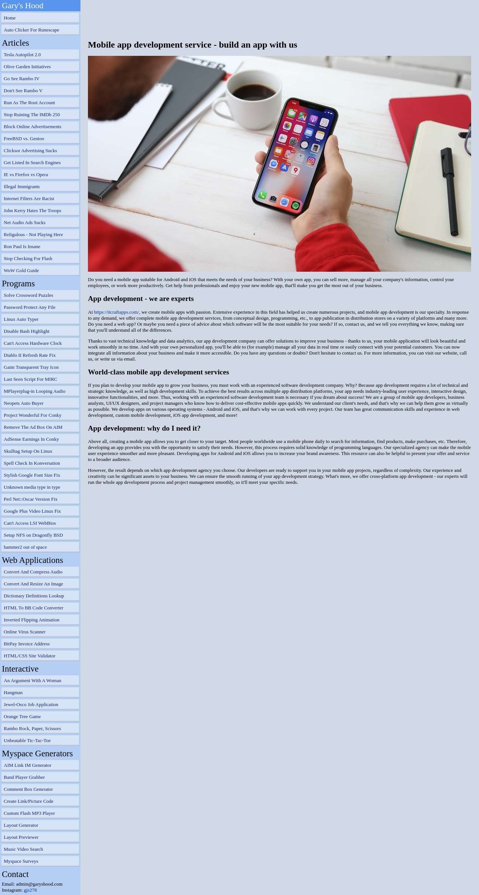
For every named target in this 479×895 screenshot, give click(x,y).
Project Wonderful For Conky (32, 415)
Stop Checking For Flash (28, 258)
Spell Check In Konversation (32, 463)
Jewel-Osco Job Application (31, 704)
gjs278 (30, 890)
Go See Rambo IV (22, 78)
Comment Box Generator (28, 789)
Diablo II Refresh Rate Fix (30, 355)
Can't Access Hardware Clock (33, 343)
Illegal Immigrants (22, 186)
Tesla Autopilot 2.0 (22, 54)
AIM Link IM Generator (27, 765)
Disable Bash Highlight (26, 331)
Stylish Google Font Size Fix (32, 475)
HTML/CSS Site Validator (29, 656)
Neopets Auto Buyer (23, 403)
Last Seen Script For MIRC (30, 379)
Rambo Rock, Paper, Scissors (32, 728)
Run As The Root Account (29, 102)
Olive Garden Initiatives (27, 66)
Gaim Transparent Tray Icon (31, 367)
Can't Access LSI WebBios (30, 523)
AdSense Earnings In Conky (31, 439)
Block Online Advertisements (32, 126)
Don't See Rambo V (23, 90)
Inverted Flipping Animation (32, 620)
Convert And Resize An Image (33, 584)
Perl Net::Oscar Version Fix (31, 499)
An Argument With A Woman (32, 680)
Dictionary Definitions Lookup (34, 596)
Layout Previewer (21, 837)
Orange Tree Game (22, 716)
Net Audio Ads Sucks (25, 222)
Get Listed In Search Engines (32, 162)
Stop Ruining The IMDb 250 (32, 114)
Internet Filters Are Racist (29, 198)
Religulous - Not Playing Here (33, 234)
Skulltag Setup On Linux (28, 451)
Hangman (13, 692)
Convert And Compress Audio (33, 572)
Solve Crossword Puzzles (28, 295)
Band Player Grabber (24, 777)
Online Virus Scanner (25, 632)
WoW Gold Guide (21, 270)
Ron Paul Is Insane (22, 246)
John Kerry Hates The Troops (32, 210)
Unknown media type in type (32, 487)
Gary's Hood (22, 5)
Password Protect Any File (29, 307)
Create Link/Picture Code (29, 801)
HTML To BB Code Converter (33, 608)
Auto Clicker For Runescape (31, 30)
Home (10, 18)
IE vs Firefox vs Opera (26, 174)
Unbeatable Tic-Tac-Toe (27, 740)
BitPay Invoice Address (27, 644)
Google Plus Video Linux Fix (32, 511)
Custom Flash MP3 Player (29, 813)
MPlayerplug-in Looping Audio (34, 391)
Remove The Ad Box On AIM (33, 427)
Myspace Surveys (21, 861)
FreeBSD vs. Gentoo (24, 138)
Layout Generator (21, 825)
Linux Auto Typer (21, 319)
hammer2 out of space (25, 547)
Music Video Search (23, 849)
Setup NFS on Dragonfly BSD (33, 535)
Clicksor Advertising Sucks (30, 150)
